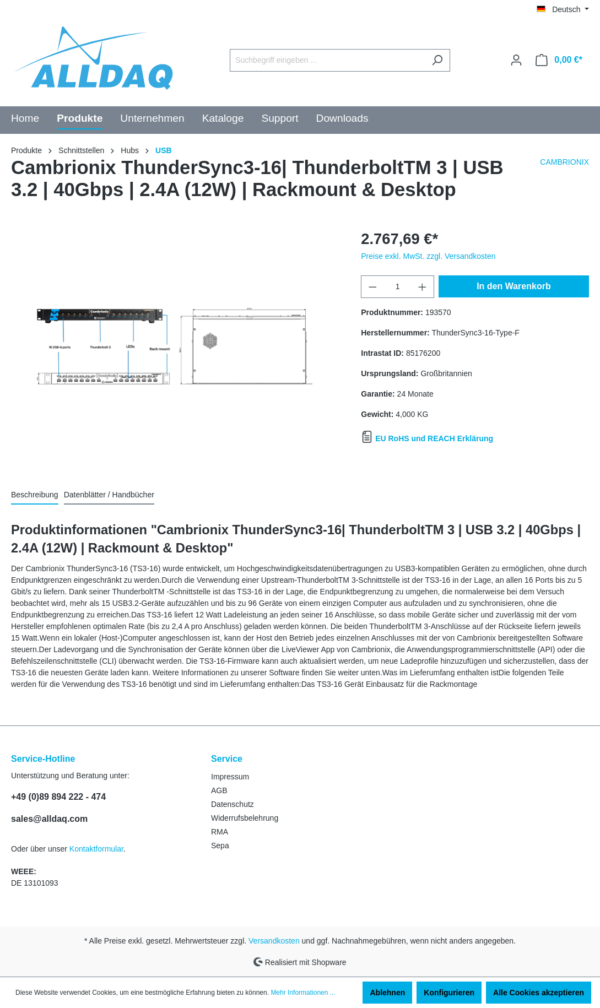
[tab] (34, 495)
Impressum (230, 776)
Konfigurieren (449, 992)
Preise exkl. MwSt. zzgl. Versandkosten (428, 256)
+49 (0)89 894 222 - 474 (58, 796)
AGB (219, 790)
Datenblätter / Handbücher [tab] (109, 494)
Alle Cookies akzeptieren (538, 992)
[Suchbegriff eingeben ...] (327, 60)
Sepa (220, 845)
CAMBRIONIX (564, 162)
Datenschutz (232, 804)
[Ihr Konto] (516, 60)
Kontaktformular (96, 848)
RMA (219, 831)
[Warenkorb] (559, 60)
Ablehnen (387, 992)
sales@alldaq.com (49, 818)
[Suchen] (437, 60)
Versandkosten (274, 940)
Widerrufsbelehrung (244, 818)
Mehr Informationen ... (303, 992)
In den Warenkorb (514, 286)
